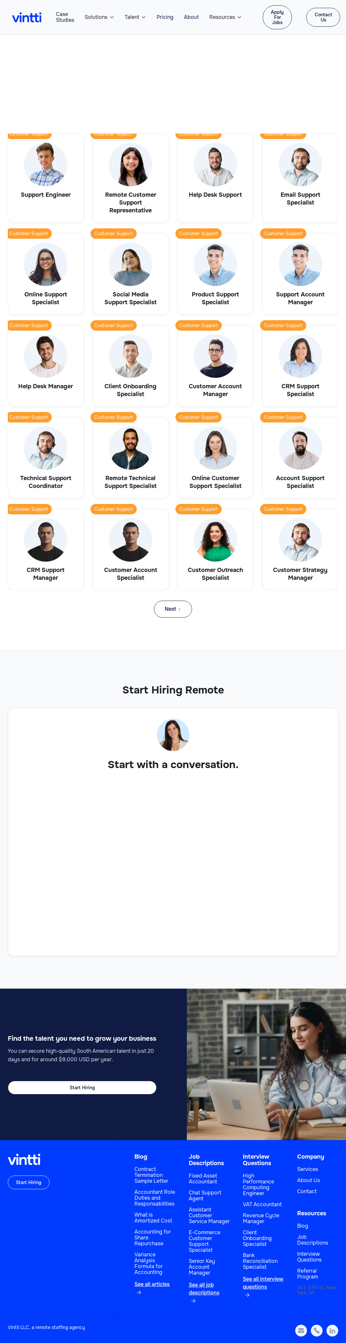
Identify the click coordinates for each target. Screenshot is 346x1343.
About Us (308, 1180)
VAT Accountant (262, 1204)
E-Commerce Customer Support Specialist (204, 1241)
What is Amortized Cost (153, 1218)
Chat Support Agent (205, 1196)
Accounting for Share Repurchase (152, 1238)
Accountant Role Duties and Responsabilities (154, 1198)
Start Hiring (82, 1088)
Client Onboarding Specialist (257, 1238)
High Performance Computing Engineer (258, 1184)
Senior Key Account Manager (202, 1267)
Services (307, 1169)
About (191, 17)
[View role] (46, 178)
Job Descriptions (206, 1160)
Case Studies (65, 17)
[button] (99, 17)
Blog (140, 1156)
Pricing (165, 17)
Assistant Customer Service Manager (209, 1215)
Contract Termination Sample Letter (151, 1175)
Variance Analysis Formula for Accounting (148, 1263)
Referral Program (307, 1274)
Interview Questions (257, 1160)
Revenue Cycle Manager (261, 1218)
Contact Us (323, 17)
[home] (26, 17)
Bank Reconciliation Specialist (260, 1261)
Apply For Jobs (277, 17)
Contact (307, 1191)
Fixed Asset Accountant (203, 1179)
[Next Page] (173, 609)
